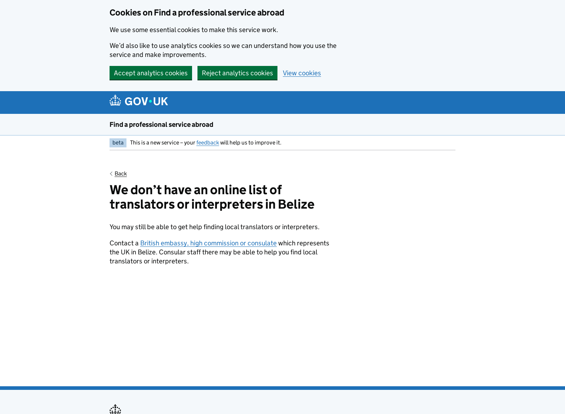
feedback (207, 142)
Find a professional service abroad (161, 124)
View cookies (302, 73)
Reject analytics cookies (237, 73)
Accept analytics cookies (151, 73)
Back (121, 173)
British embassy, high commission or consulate (208, 243)
